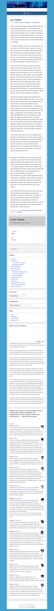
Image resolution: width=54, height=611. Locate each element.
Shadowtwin (28, 22)
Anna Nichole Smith (26, 489)
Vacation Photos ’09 (16, 286)
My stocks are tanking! (16, 275)
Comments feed (15, 318)
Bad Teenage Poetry (16, 266)
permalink (19, 212)
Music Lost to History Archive (20, 271)
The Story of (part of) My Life (18, 284)
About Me (13, 259)
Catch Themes (31, 607)
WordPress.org (14, 320)
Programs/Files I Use (16, 277)
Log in (12, 314)
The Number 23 (25, 500)
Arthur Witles (14, 261)
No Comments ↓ (36, 22)
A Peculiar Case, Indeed (19, 262)
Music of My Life (15, 270)
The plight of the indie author (18, 282)
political (32, 210)
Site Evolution (14, 279)
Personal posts (26, 210)
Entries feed (14, 316)
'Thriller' (27, 381)
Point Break (16, 478)
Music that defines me (18, 273)
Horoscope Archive (15, 268)
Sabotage (40, 383)
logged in (19, 222)
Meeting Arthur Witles (18, 264)
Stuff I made (14, 281)
